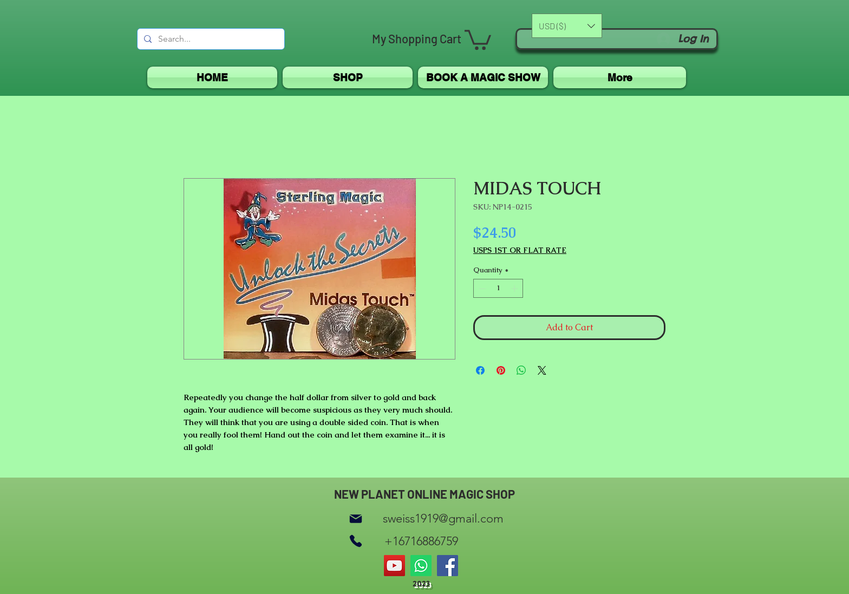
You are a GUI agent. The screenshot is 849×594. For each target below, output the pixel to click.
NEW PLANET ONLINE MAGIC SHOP (424, 494)
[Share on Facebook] (480, 370)
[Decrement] (481, 288)
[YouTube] (394, 565)
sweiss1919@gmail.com (443, 518)
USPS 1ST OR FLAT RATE (519, 250)
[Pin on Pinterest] (500, 370)
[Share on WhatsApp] (521, 370)
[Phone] (355, 541)
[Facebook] (447, 565)
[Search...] (210, 39)
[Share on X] (541, 370)
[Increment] (515, 288)
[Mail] (355, 518)
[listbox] (567, 26)
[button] (478, 39)
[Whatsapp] (421, 565)
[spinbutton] (498, 288)
